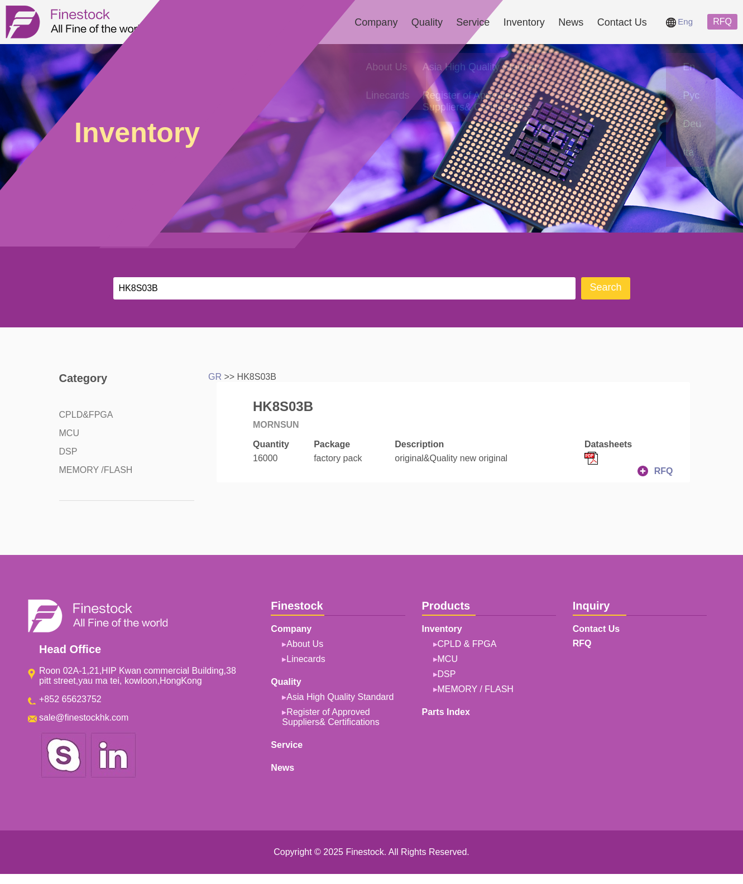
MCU (69, 433)
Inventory (524, 22)
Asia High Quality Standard (340, 697)
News (570, 22)
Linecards (305, 659)
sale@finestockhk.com (83, 717)
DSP (68, 451)
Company (375, 22)
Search (605, 287)
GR (215, 376)
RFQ (722, 21)
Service (473, 22)
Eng (679, 21)
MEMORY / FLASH (476, 689)
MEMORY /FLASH (96, 470)
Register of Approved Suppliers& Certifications (330, 717)
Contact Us (622, 22)
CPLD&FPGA (86, 414)
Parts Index (446, 712)
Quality (427, 22)
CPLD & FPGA (467, 644)
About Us (304, 644)
